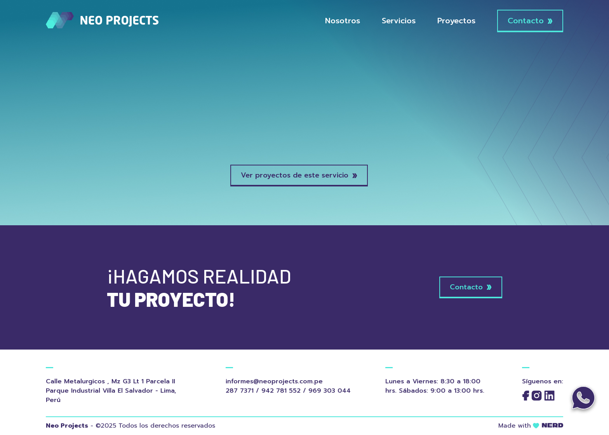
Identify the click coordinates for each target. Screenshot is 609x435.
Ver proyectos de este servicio (299, 175)
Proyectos (456, 20)
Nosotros (342, 20)
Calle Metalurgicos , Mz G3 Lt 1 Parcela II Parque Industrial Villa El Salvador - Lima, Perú (108, 391)
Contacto (530, 20)
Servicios (399, 20)
